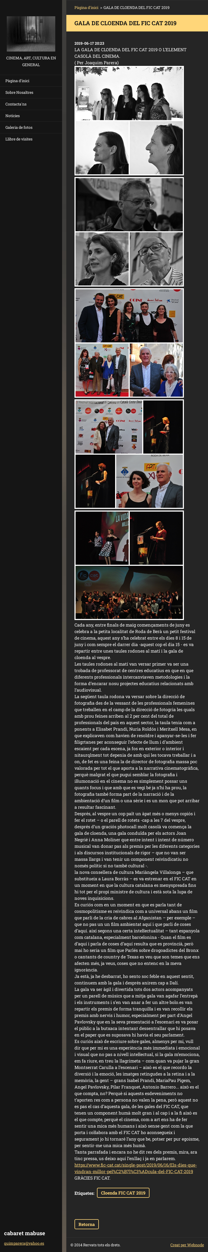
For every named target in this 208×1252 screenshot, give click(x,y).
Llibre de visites (18, 139)
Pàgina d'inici (17, 80)
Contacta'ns (16, 104)
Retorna (87, 1224)
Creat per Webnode (187, 1244)
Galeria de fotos (18, 127)
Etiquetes (83, 1193)
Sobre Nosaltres (19, 92)
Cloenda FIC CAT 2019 (123, 1193)
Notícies (12, 115)
